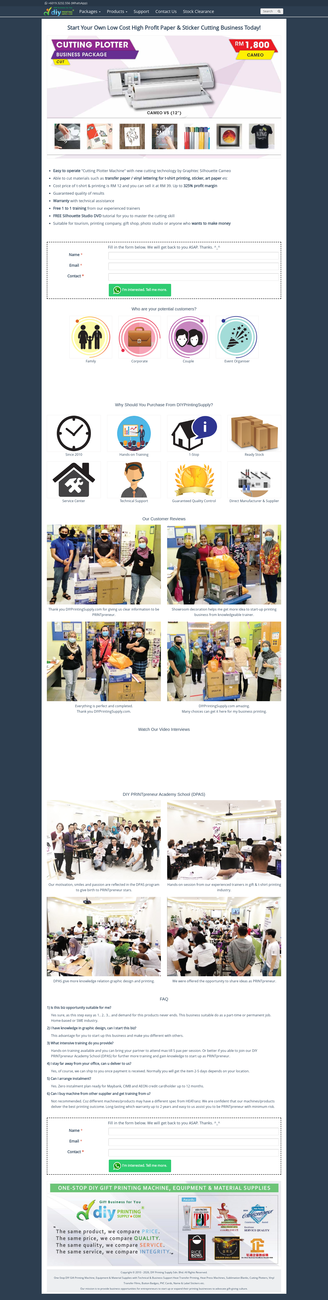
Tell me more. (140, 290)
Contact (75, 275)
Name (74, 254)
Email (74, 265)
